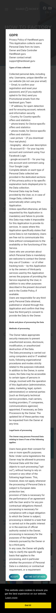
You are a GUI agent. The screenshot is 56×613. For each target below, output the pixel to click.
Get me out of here (35, 577)
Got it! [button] (28, 605)
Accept (14, 577)
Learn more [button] (11, 597)
